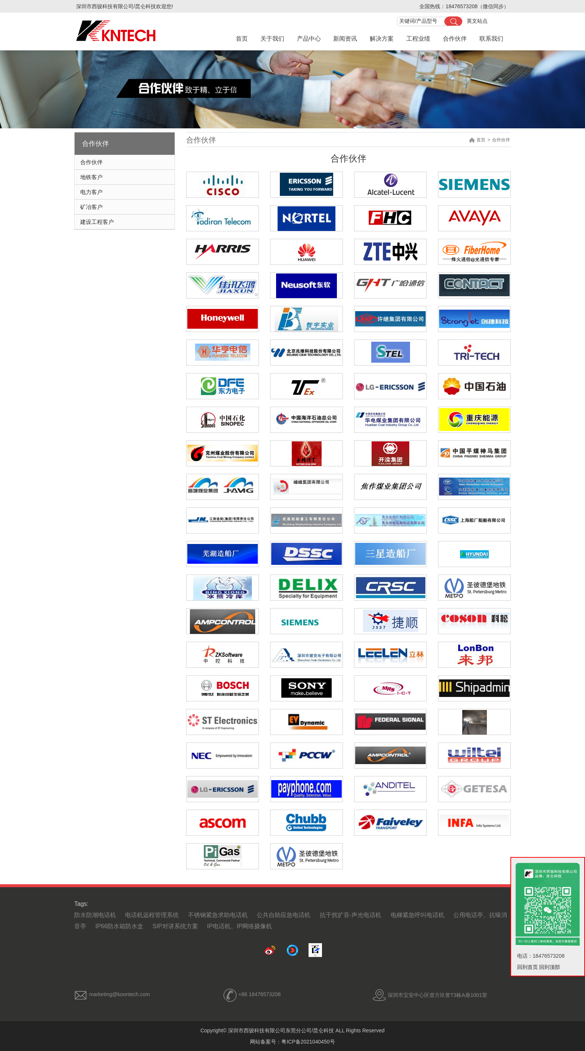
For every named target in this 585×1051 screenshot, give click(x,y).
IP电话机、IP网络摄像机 (239, 926)
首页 (242, 38)
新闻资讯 (345, 38)
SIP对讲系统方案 (175, 926)
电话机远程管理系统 (152, 915)
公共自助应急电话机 (283, 915)
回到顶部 (549, 967)
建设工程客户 (97, 222)
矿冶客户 (91, 207)
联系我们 (491, 38)
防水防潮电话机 (95, 915)
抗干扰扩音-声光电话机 (350, 915)
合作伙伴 (455, 38)
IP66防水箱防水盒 (119, 926)
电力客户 (91, 192)
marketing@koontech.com (119, 994)
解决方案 (382, 38)
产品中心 (309, 38)
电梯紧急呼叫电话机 (417, 915)
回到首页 (527, 967)
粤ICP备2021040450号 (308, 1042)
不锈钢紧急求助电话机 (218, 915)
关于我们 (272, 38)
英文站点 (477, 21)
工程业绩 (418, 38)
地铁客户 (91, 177)
